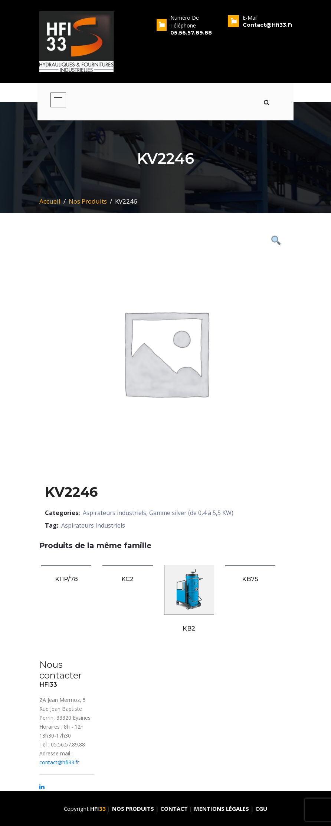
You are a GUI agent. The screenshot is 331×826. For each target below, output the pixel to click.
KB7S (250, 579)
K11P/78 (66, 579)
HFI (98, 808)
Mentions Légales (221, 808)
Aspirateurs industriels (114, 513)
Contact (174, 808)
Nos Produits (88, 201)
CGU (261, 808)
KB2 (189, 628)
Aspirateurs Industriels (93, 525)
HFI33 (48, 684)
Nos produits (133, 808)
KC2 (127, 579)
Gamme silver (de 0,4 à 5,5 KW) (191, 513)
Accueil (49, 201)
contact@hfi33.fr (59, 762)
